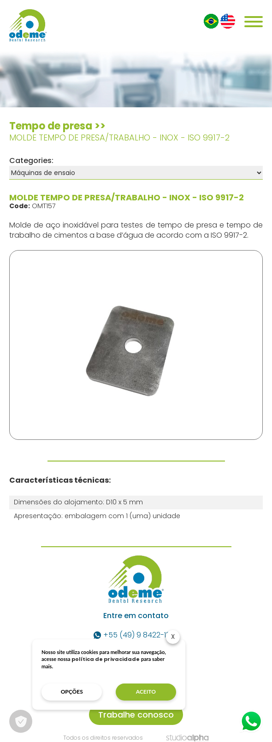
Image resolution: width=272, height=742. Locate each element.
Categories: (31, 160)
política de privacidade (105, 659)
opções (72, 691)
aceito (146, 691)
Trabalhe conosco (136, 714)
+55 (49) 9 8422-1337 (136, 635)
